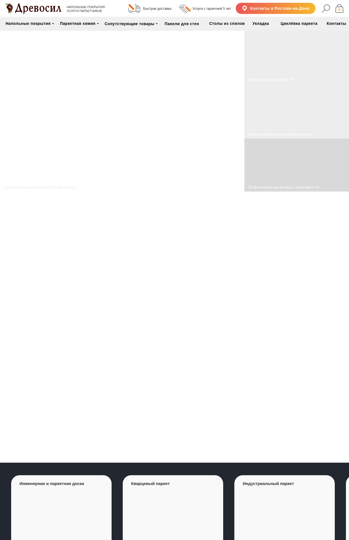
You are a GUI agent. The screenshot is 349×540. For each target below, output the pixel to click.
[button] (276, 8)
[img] (296, 111)
